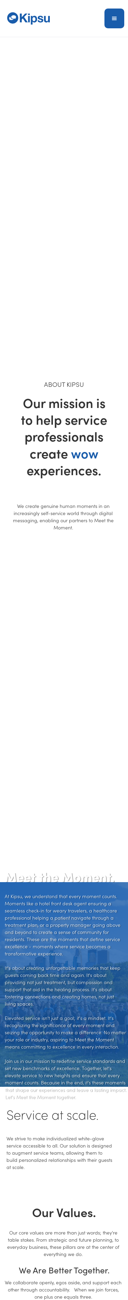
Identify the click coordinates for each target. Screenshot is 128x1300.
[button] (114, 18)
